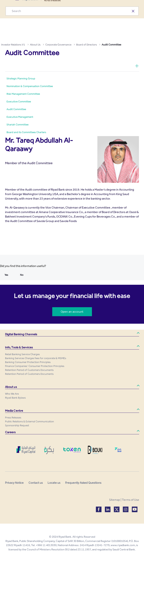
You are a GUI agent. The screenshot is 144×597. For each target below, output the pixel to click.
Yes (6, 275)
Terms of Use (130, 500)
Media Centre (14, 410)
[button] (72, 334)
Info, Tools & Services (19, 347)
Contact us (35, 482)
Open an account (72, 311)
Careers (10, 432)
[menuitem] (21, 78)
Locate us (54, 482)
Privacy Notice (14, 482)
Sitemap (114, 500)
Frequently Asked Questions (83, 482)
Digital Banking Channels (21, 334)
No (21, 275)
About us (11, 387)
